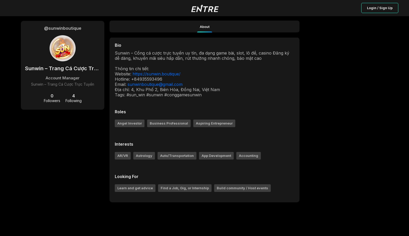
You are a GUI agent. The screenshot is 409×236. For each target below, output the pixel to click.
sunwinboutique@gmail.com (155, 84)
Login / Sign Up (380, 8)
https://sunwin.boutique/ (157, 73)
